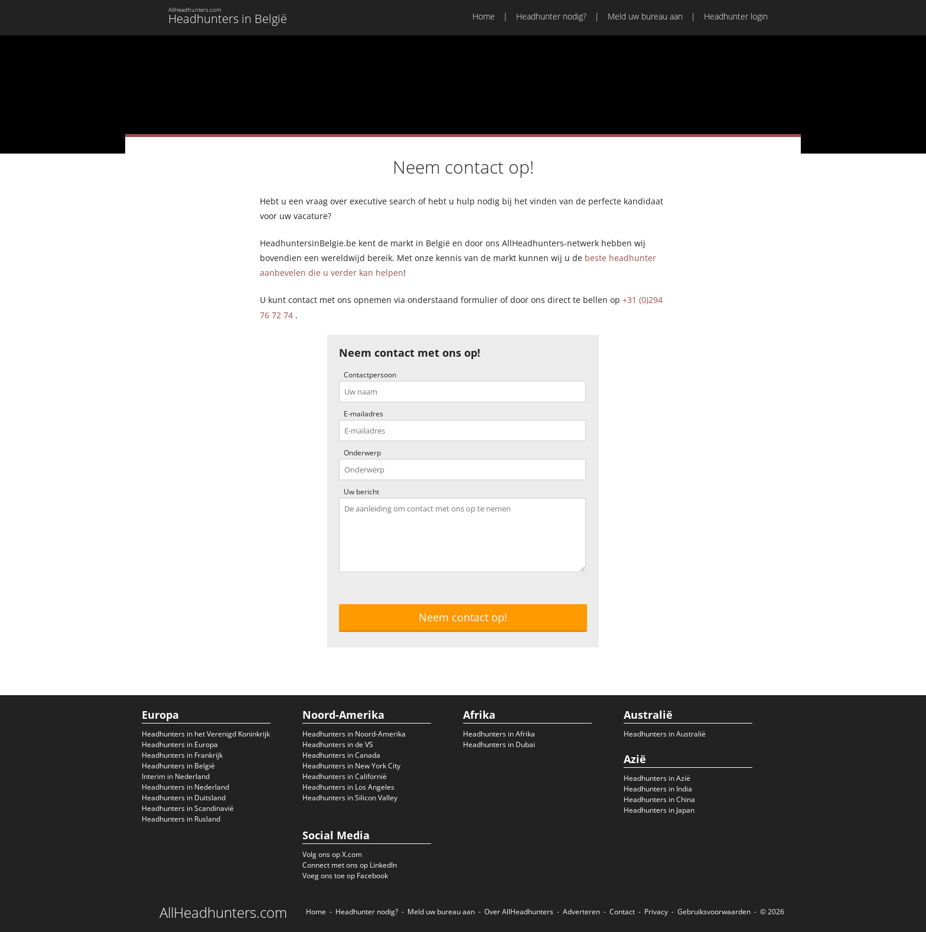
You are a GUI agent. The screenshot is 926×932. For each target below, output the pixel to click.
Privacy (656, 912)
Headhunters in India (658, 789)
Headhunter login (736, 16)
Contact (622, 912)
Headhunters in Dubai (499, 744)
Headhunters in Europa (180, 744)
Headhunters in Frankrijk (182, 755)
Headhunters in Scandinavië (188, 808)
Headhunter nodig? (551, 16)
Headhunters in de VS (337, 744)
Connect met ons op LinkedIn (349, 865)
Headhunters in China (659, 799)
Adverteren (581, 912)
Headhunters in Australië (665, 734)
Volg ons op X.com (332, 854)
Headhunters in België (178, 766)
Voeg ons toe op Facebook (345, 876)
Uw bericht (361, 492)
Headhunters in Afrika (499, 734)
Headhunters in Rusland (181, 819)
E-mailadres (363, 414)
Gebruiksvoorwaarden (714, 912)
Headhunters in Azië (657, 778)
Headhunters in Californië (344, 776)
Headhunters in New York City (351, 766)
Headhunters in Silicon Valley (349, 798)
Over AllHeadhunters (518, 912)
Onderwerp (362, 453)
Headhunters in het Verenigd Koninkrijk (206, 734)
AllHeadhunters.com (223, 912)
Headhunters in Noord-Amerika (354, 734)
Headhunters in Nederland (185, 787)
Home (483, 16)
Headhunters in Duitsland (184, 798)
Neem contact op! (463, 617)
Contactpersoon (370, 375)
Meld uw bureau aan (645, 16)
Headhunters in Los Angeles (348, 787)
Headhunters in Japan (659, 810)
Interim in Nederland (176, 776)
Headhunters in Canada (341, 755)
